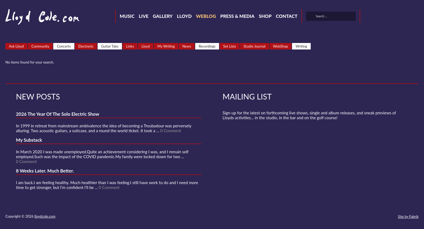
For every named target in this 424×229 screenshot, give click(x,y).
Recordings (207, 46)
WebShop (280, 46)
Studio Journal (255, 46)
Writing (301, 46)
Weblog (206, 16)
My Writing (166, 46)
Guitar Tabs (109, 46)
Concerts (64, 46)
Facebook (377, 17)
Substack (416, 17)
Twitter (368, 17)
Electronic (86, 46)
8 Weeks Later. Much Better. (45, 171)
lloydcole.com (44, 216)
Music (127, 16)
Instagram (407, 17)
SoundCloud (387, 17)
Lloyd (184, 16)
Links (130, 46)
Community (40, 46)
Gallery (163, 16)
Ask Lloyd (16, 46)
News (186, 46)
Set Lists (229, 46)
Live (143, 16)
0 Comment (170, 130)
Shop (265, 16)
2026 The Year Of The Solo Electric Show (57, 114)
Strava (397, 17)
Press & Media (237, 16)
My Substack (29, 140)
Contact (286, 16)
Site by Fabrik (408, 216)
